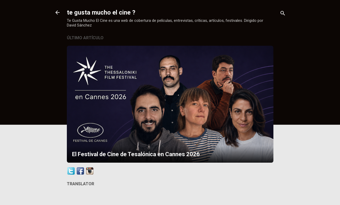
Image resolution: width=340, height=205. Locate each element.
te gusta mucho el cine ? (101, 12)
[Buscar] (283, 14)
